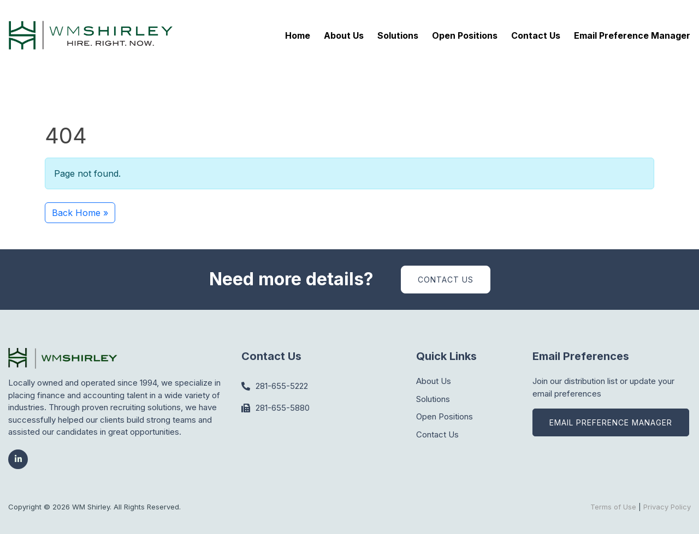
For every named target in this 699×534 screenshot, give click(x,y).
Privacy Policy (667, 506)
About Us (344, 35)
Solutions (397, 35)
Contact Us (535, 35)
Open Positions (464, 35)
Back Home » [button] (80, 212)
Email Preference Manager (632, 35)
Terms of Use (613, 506)
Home (297, 35)
